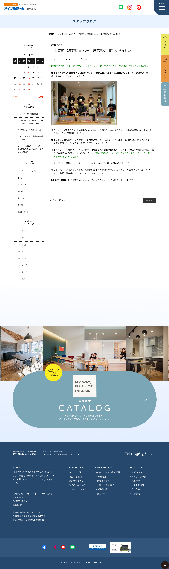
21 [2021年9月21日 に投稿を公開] (20, 84)
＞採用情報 (134, 494)
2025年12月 (22, 265)
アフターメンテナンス (27, 171)
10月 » (41, 97)
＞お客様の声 (101, 489)
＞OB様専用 (100, 476)
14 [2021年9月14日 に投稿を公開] (20, 78)
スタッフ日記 (23, 185)
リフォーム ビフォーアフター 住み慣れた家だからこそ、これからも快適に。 (30, 149)
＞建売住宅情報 (102, 481)
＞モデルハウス (136, 472)
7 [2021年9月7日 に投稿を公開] (19, 73)
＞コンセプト (75, 472)
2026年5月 (22, 238)
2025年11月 (22, 272)
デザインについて (77, 489)
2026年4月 (22, 245)
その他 (20, 191)
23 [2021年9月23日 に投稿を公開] (29, 84)
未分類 (20, 205)
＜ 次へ (52, 200)
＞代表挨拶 (134, 481)
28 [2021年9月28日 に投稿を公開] (20, 89)
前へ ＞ (62, 200)
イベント (21, 178)
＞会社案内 (134, 489)
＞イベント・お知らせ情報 (107, 472)
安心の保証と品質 (77, 485)
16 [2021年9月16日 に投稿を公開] (29, 78)
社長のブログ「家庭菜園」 (29, 114)
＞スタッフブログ (137, 476)
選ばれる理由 (75, 476)
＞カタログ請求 (136, 485)
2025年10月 (22, 279)
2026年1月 (22, 258)
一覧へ (149, 200)
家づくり (21, 198)
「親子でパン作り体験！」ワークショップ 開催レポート (30, 122)
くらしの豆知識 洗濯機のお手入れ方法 (30, 137)
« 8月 (15, 97)
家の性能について (77, 481)
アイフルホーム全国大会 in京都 (30, 130)
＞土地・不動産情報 (104, 485)
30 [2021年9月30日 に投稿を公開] (29, 89)
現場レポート (23, 212)
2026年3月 (22, 252)
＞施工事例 (100, 494)
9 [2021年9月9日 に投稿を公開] (28, 73)
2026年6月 (22, 231)
